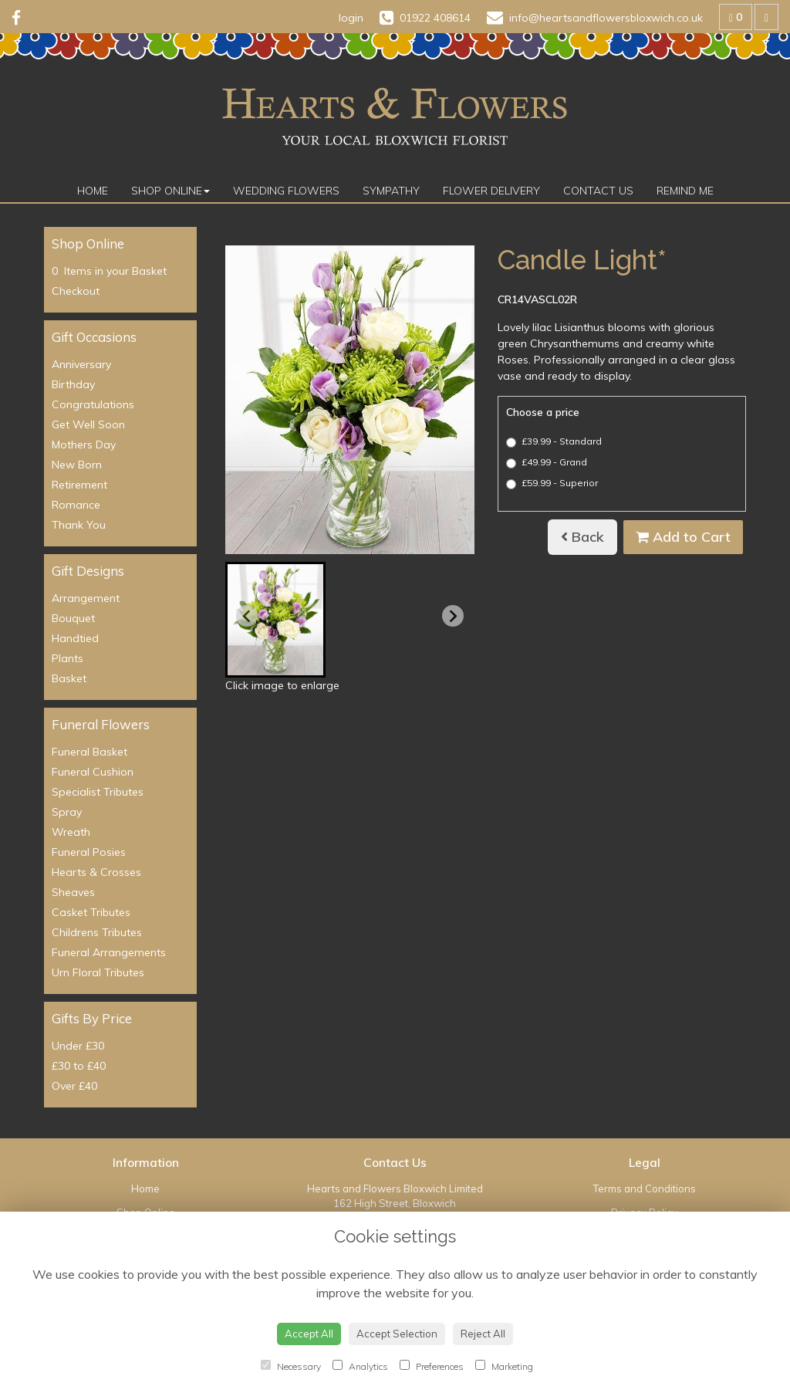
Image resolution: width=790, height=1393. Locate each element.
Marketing (504, 1366)
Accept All (309, 1333)
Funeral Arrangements (109, 952)
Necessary (291, 1366)
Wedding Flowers (286, 191)
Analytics (360, 1366)
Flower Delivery (491, 191)
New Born (77, 465)
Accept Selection (396, 1333)
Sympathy (391, 191)
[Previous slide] (247, 616)
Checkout (76, 291)
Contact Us (598, 191)
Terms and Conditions (644, 1188)
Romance (76, 505)
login (351, 18)
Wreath (71, 832)
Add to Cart (683, 537)
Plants (67, 658)
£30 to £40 (79, 1066)
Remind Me (685, 191)
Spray (67, 812)
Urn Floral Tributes (98, 972)
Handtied (75, 638)
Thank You (79, 525)
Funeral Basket (89, 752)
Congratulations (93, 404)
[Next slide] (453, 616)
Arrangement (86, 598)
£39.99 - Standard (554, 441)
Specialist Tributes (97, 792)
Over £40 (74, 1086)
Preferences (432, 1366)
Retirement (79, 485)
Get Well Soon (88, 424)
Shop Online (170, 191)
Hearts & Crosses (96, 872)
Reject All (483, 1333)
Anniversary (81, 364)
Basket (69, 678)
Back (582, 537)
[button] (275, 620)
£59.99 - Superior (552, 483)
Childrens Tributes (97, 932)
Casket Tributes (91, 912)
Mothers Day (84, 444)
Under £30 (78, 1046)
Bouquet (73, 618)
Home (92, 191)
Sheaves (73, 892)
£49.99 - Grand (546, 462)
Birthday (73, 384)
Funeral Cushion (92, 772)
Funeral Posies (89, 852)
